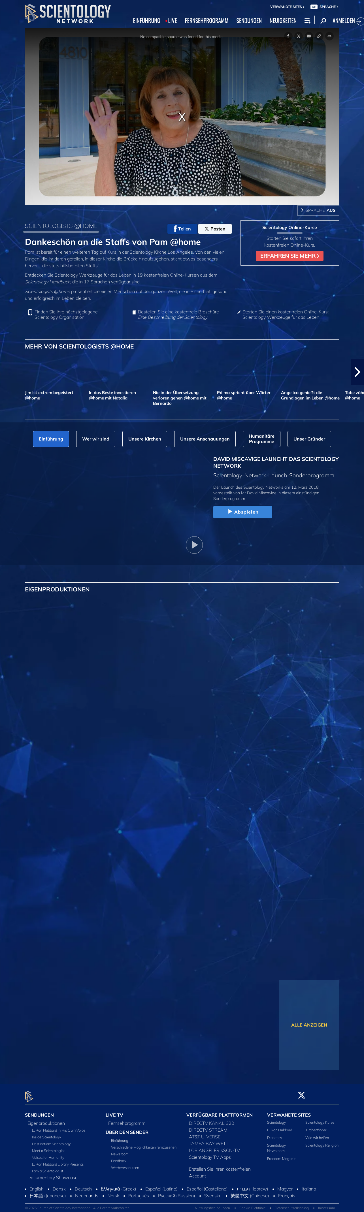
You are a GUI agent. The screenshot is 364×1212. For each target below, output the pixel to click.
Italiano (309, 1185)
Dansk (59, 1185)
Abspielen (243, 512)
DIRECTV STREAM (208, 1126)
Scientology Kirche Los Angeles (161, 252)
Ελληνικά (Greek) (118, 1185)
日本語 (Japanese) (47, 1192)
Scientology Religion (322, 1142)
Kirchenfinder (315, 1126)
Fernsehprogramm (127, 1120)
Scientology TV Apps (210, 1154)
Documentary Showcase (52, 1174)
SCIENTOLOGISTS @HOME (61, 225)
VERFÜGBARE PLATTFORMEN (219, 1111)
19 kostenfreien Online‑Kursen (168, 275)
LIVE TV (114, 1111)
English (36, 1185)
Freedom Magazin (281, 1155)
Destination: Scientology (51, 1140)
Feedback (118, 1157)
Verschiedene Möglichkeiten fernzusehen (143, 1144)
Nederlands (86, 1192)
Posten (215, 229)
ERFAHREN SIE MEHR (289, 255)
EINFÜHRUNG (146, 20)
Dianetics (274, 1134)
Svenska (213, 1192)
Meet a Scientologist (48, 1147)
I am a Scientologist (47, 1167)
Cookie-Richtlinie (252, 1205)
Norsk (113, 1192)
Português (138, 1192)
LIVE (172, 20)
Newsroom (120, 1151)
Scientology (276, 1119)
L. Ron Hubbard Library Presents (58, 1160)
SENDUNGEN (249, 20)
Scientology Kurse (319, 1119)
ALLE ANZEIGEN (309, 1025)
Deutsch (83, 1185)
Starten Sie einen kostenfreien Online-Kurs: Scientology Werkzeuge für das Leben (285, 314)
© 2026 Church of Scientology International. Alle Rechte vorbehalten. (77, 1205)
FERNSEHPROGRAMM (207, 20)
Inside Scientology (46, 1133)
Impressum (326, 1205)
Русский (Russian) (176, 1192)
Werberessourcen (125, 1164)
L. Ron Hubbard (279, 1126)
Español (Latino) (161, 1185)
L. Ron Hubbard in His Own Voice (58, 1127)
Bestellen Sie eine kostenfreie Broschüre (178, 314)
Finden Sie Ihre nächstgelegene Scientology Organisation (66, 314)
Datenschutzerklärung (292, 1205)
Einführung (119, 1137)
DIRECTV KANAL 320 (211, 1120)
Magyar (285, 1185)
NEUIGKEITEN (283, 20)
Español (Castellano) (207, 1185)
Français (286, 1192)
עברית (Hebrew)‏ (253, 1185)
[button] (357, 372)
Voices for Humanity (48, 1154)
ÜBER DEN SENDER (127, 1129)
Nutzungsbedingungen (212, 1205)
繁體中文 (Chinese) (250, 1192)
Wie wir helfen (317, 1134)
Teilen (182, 228)
